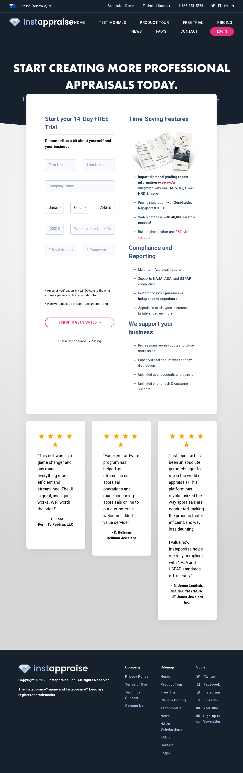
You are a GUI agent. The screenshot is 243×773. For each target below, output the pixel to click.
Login (222, 31)
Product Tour (154, 22)
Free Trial (193, 22)
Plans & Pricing (173, 700)
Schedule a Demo (121, 6)
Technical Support (156, 6)
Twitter (205, 676)
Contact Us (134, 706)
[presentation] (80, 276)
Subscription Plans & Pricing (79, 341)
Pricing (224, 22)
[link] (35, 716)
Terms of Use (136, 684)
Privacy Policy (136, 676)
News (136, 31)
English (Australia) (30, 6)
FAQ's (161, 31)
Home (79, 22)
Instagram (208, 692)
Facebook (208, 684)
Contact (189, 31)
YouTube (207, 708)
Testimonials (112, 22)
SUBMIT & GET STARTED (80, 322)
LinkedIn (207, 700)
